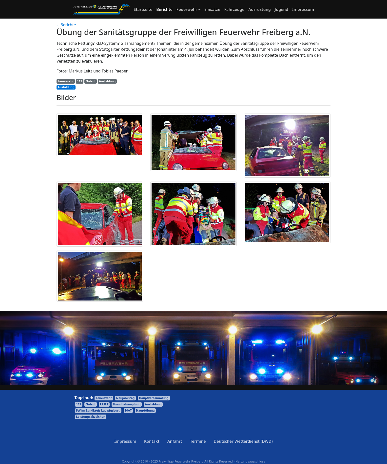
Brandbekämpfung (126, 404)
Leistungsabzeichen (90, 417)
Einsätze (212, 9)
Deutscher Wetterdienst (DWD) (243, 441)
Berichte (164, 9)
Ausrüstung (259, 9)
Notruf (91, 81)
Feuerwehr (186, 9)
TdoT (128, 410)
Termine (198, 441)
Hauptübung (145, 410)
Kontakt (151, 441)
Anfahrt (174, 441)
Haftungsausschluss (250, 461)
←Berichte (66, 24)
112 (79, 81)
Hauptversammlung (154, 398)
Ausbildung (107, 81)
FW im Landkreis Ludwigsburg (98, 410)
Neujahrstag (125, 398)
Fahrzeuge (234, 9)
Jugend (281, 9)
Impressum (303, 9)
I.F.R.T (104, 404)
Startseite (144, 9)
